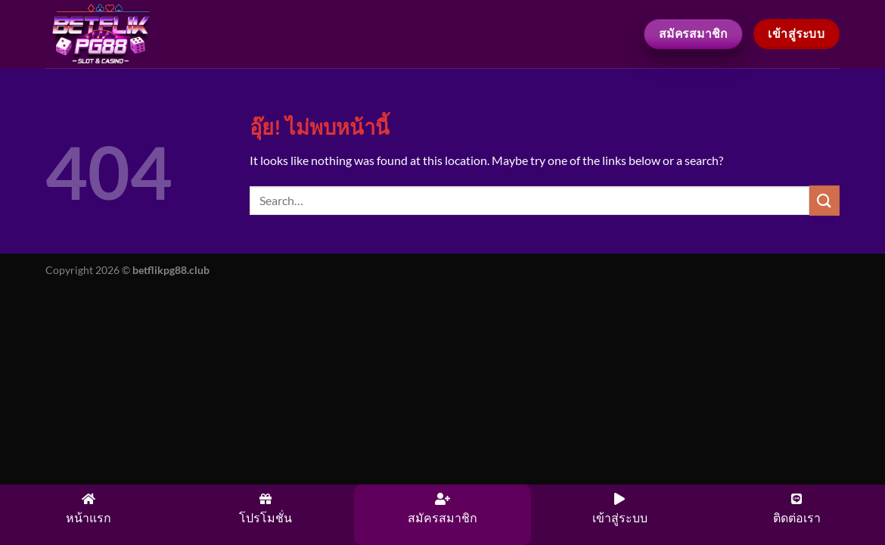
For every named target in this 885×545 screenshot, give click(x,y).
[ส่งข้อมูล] (824, 200)
